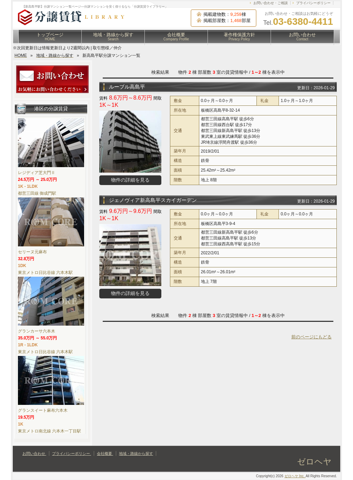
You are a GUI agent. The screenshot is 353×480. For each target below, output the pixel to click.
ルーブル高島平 (127, 87)
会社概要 (176, 36)
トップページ (50, 36)
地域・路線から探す (113, 36)
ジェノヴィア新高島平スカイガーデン (153, 200)
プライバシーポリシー (313, 3)
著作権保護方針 (239, 36)
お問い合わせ (302, 36)
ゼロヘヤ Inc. (295, 476)
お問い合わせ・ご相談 (270, 3)
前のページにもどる (311, 336)
